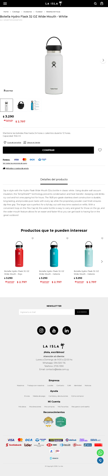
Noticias (88, 385)
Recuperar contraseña (80, 407)
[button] (103, 60)
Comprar (48, 150)
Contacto (60, 385)
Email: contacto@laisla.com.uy (54, 369)
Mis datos (22, 407)
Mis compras (49, 407)
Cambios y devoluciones (58, 396)
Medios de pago (39, 396)
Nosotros (20, 385)
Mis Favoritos (63, 407)
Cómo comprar (77, 396)
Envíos (27, 396)
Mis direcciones (35, 407)
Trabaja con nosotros (35, 385)
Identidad (78, 385)
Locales (50, 385)
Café (69, 385)
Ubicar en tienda (33, 142)
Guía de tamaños (14, 142)
